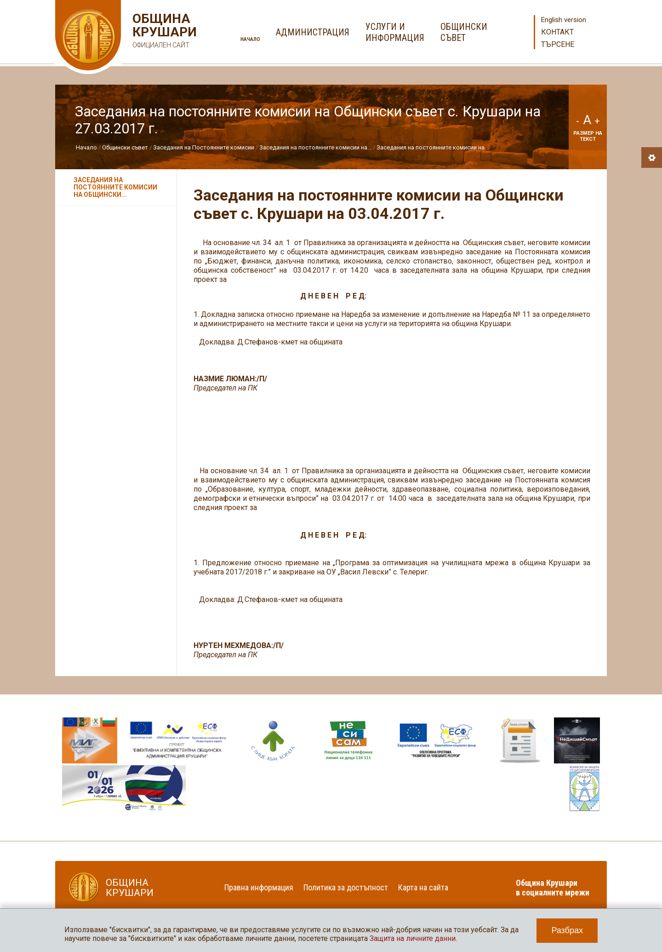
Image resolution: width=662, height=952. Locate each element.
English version (563, 20)
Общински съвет (125, 147)
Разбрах (567, 930)
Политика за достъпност (345, 887)
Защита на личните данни (413, 938)
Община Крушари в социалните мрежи (552, 887)
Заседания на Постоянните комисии (203, 147)
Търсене (557, 44)
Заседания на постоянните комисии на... (315, 147)
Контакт (557, 32)
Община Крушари (163, 32)
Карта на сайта (423, 887)
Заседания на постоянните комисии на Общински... (115, 187)
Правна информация (258, 887)
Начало (250, 39)
